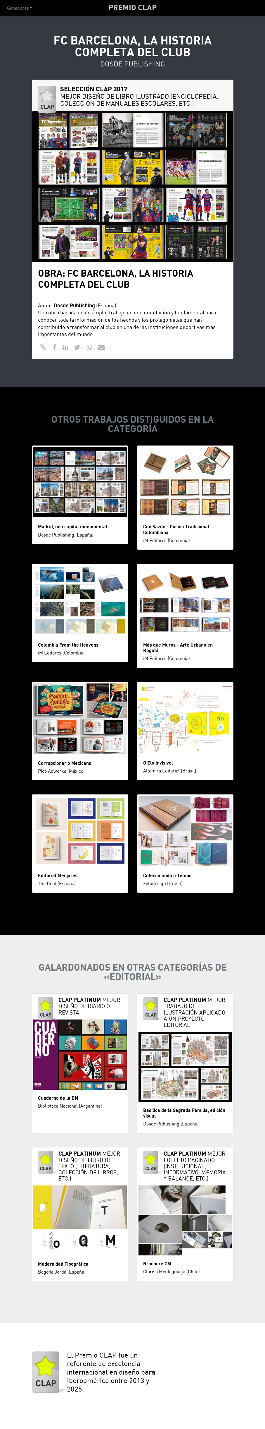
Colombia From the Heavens (68, 645)
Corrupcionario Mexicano (64, 763)
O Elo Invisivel (158, 763)
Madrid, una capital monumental (72, 527)
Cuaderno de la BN (58, 1098)
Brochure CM (157, 1264)
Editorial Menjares (57, 875)
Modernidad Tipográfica (63, 1264)
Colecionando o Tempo (167, 875)
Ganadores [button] (18, 8)
